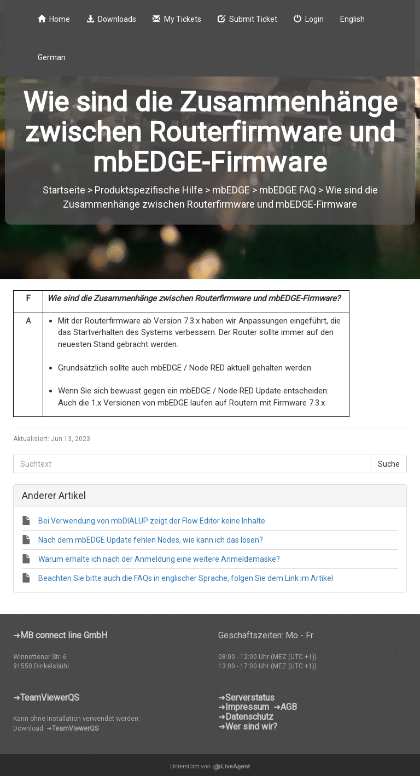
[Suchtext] (192, 464)
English (352, 19)
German (52, 57)
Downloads (111, 19)
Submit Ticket (247, 19)
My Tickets (177, 19)
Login (309, 19)
